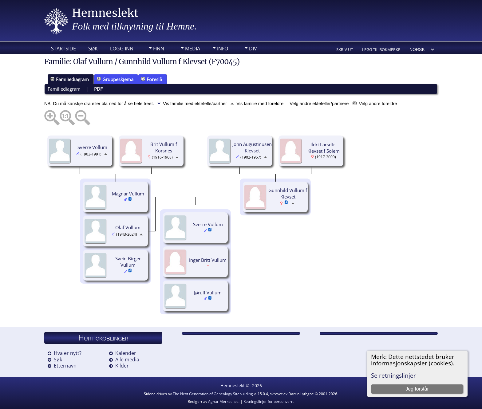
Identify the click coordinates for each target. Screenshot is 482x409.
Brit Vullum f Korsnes (163, 147)
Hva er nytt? (67, 353)
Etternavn (65, 365)
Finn (158, 48)
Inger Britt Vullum (208, 260)
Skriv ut (344, 49)
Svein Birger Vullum (128, 261)
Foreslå (151, 79)
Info (222, 48)
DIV (253, 48)
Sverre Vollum (92, 147)
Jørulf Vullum (208, 292)
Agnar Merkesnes (223, 401)
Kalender (125, 353)
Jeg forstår (417, 388)
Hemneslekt (105, 13)
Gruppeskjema (115, 79)
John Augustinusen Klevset (252, 147)
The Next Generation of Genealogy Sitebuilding (213, 393)
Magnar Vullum (128, 194)
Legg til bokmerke (381, 49)
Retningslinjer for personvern (268, 401)
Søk (93, 48)
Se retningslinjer (393, 375)
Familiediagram (69, 79)
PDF (98, 89)
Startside (63, 48)
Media (192, 48)
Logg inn (121, 48)
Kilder (122, 365)
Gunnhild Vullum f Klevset (287, 193)
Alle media (127, 359)
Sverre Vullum (208, 224)
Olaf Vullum (127, 227)
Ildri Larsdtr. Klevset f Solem (323, 147)
